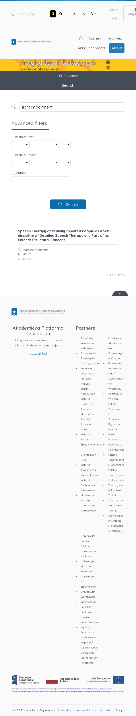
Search (72, 204)
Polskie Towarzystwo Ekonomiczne (116, 459)
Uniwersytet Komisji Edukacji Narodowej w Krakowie (88, 546)
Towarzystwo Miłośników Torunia (116, 490)
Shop (119, 710)
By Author (19, 173)
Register (113, 10)
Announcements (91, 47)
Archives (115, 38)
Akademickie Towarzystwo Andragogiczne (90, 358)
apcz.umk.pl (38, 353)
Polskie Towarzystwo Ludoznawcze (116, 475)
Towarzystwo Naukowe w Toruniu (116, 505)
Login (115, 18)
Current (95, 38)
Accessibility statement (93, 710)
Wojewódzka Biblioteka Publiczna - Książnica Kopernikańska (90, 612)
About (117, 47)
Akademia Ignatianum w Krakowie (88, 343)
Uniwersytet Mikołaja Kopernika (88, 566)
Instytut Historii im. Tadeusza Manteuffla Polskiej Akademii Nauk (87, 414)
